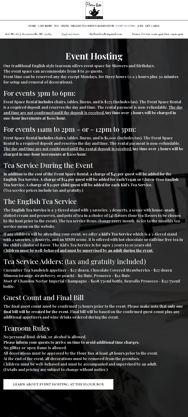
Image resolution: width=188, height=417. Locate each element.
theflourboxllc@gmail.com (106, 34)
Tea (56, 26)
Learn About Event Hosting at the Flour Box (58, 384)
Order (65, 26)
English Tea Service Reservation (92, 26)
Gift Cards (152, 26)
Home (32, 26)
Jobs (140, 26)
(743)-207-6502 (70, 34)
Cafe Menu (45, 26)
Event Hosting (126, 26)
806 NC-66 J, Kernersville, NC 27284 (28, 34)
